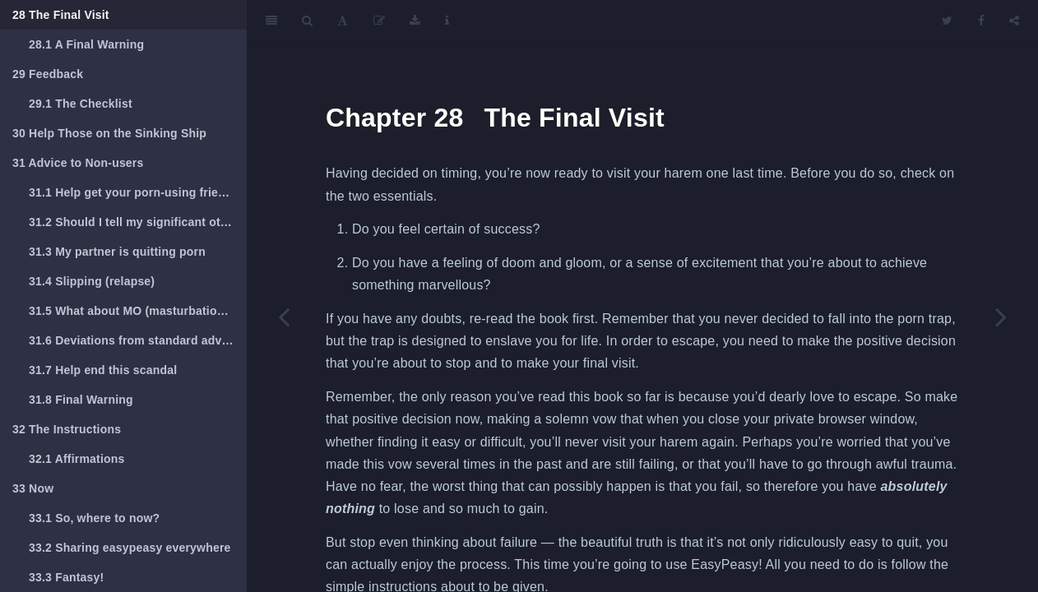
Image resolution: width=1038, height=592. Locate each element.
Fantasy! (66, 577)
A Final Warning (86, 44)
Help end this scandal (103, 370)
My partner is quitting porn (117, 251)
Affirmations (76, 458)
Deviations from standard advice (134, 340)
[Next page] (1001, 316)
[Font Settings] (342, 20)
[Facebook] (981, 20)
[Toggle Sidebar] (271, 20)
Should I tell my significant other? (137, 222)
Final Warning (81, 399)
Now (32, 488)
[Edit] (379, 20)
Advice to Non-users (78, 162)
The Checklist (80, 103)
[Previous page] (284, 316)
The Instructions (66, 429)
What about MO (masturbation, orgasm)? (138, 310)
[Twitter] (947, 20)
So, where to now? (94, 518)
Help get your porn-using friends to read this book (138, 192)
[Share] (1014, 20)
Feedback (47, 74)
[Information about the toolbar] (447, 20)
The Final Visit (60, 14)
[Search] (307, 20)
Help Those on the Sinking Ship (109, 133)
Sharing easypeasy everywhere (130, 547)
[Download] (415, 20)
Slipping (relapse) (92, 281)
